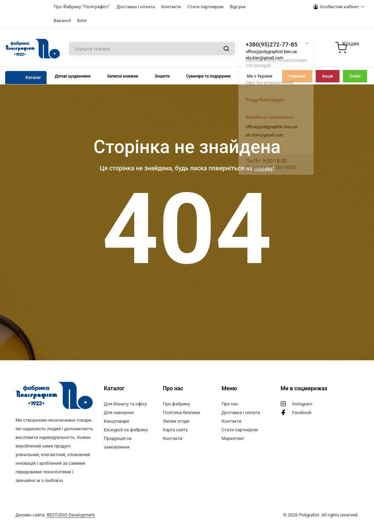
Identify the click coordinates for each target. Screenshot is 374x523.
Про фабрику (176, 403)
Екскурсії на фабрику (126, 429)
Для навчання (119, 412)
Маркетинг (233, 438)
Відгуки (237, 6)
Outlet (355, 76)
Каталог (33, 77)
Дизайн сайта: (55, 513)
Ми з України (259, 76)
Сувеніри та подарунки (208, 76)
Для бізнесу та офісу (125, 403)
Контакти (171, 6)
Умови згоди (176, 421)
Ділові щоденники (73, 76)
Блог (82, 20)
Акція (327, 76)
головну (263, 168)
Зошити (162, 76)
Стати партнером (205, 6)
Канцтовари (116, 421)
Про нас (230, 403)
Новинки (297, 76)
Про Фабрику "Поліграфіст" (82, 6)
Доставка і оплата (136, 6)
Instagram (302, 403)
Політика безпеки (181, 412)
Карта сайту (175, 429)
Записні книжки (122, 76)
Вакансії (62, 20)
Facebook (301, 412)
